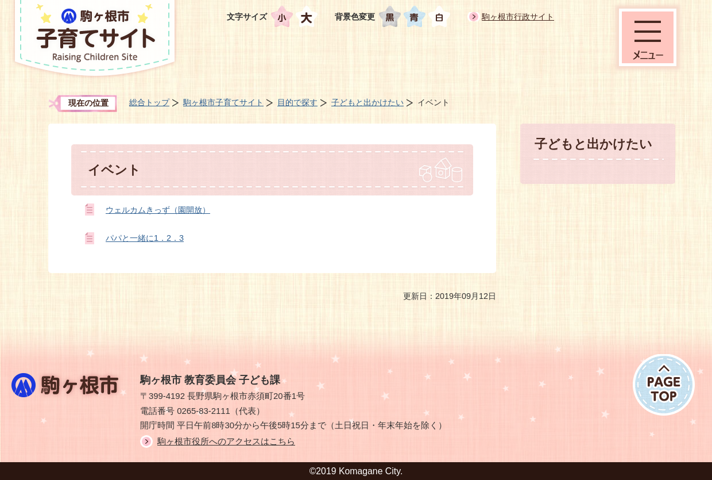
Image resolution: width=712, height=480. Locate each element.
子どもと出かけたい (367, 102)
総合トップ (149, 102)
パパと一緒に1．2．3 (145, 238)
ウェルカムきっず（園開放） (158, 209)
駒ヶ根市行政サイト (518, 16)
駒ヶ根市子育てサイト (223, 102)
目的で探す (297, 102)
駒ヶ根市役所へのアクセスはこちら (226, 441)
